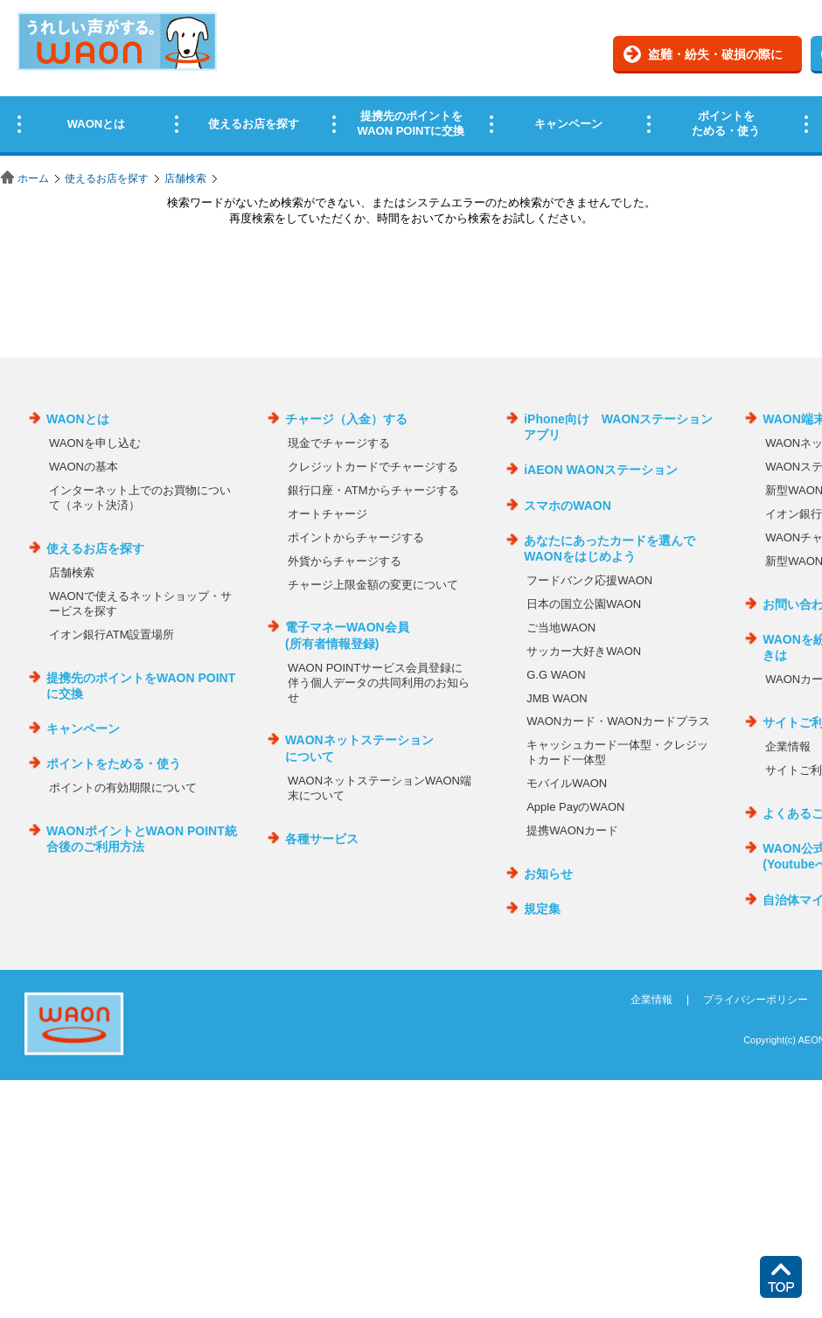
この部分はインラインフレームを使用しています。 (411, 81)
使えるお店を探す (107, 178)
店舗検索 (185, 178)
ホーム (33, 178)
